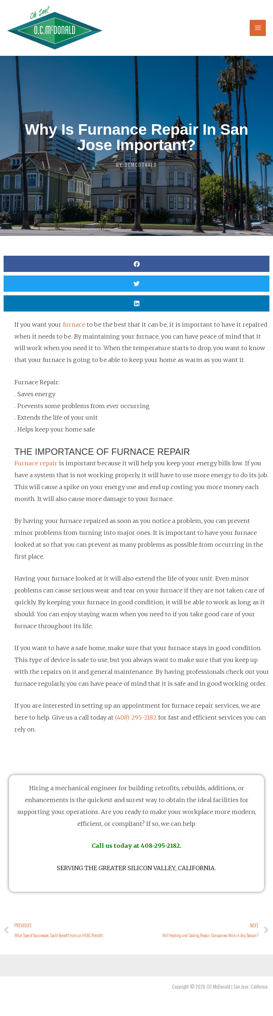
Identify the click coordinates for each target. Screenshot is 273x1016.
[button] (136, 264)
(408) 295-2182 (136, 717)
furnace (74, 324)
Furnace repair (35, 463)
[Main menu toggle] (258, 28)
